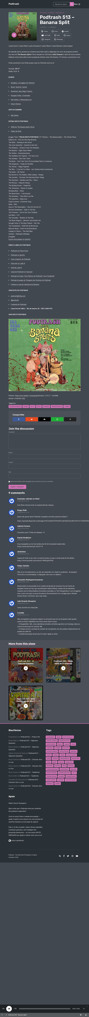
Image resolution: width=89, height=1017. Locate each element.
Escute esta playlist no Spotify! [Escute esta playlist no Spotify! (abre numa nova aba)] (19, 240)
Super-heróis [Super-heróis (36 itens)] (51, 780)
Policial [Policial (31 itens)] (71, 766)
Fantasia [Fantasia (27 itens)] (73, 752)
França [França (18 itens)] (55, 755)
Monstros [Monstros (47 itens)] (69, 762)
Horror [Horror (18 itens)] (55, 759)
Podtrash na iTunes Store (19, 251)
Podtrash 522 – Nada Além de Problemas (63, 662)
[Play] (9, 1009)
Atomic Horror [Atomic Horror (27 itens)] (52, 741)
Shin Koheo (14, 116)
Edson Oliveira (16, 104)
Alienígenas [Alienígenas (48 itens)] (50, 737)
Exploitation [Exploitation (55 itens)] (64, 752)
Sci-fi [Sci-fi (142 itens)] (74, 773)
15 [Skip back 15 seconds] (3, 1009)
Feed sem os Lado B (18, 264)
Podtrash (14, 3)
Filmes (25, 407)
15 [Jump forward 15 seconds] (15, 1009)
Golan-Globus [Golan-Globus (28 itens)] (71, 755)
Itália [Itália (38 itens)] (48, 762)
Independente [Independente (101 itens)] (64, 759)
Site (10, 472)
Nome (11, 453)
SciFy (39, 407)
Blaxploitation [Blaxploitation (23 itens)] (64, 741)
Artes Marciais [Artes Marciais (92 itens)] (68, 737)
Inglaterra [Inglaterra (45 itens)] (75, 759)
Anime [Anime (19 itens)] (59, 737)
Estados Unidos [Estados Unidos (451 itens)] (52, 752)
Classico (44, 12)
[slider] (44, 1008)
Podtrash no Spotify (18, 255)
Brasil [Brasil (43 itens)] (60, 744)
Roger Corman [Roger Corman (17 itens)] (51, 773)
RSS (23, 399)
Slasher (46, 407)
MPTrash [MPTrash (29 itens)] (49, 766)
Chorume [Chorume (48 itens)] (50, 748)
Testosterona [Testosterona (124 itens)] (71, 780)
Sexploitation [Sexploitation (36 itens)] (51, 777)
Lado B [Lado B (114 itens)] (61, 762)
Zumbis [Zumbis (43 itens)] (57, 784)
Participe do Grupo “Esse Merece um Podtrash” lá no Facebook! (32, 276)
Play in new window (22, 396)
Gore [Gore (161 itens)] (48, 759)
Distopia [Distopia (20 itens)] (66, 748)
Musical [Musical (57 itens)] (57, 766)
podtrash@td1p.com (18, 296)
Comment (11, 432)
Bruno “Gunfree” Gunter (19, 87)
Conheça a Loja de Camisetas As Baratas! (25, 285)
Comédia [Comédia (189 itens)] (58, 748)
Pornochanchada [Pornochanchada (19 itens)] (52, 769)
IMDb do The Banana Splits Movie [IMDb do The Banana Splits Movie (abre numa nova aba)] (22, 127)
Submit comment (17, 487)
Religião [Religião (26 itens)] (73, 769)
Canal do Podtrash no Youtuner (21, 272)
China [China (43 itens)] (73, 744)
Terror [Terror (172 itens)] (60, 780)
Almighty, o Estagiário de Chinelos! (23, 83)
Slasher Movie (57, 407)
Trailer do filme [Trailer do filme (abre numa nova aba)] (16, 132)
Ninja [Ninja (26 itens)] (64, 766)
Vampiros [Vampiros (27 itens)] (50, 784)
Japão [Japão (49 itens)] (54, 762)
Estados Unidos (15, 407)
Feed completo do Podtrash (20, 259)
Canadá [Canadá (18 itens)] (66, 744)
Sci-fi (32, 407)
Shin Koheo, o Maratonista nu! (21, 100)
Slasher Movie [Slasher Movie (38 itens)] (71, 777)
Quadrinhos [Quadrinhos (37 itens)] (64, 769)
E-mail (11, 463)
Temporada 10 (59, 12)
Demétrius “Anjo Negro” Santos (22, 92)
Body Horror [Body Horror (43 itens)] (51, 744)
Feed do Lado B (16, 268)
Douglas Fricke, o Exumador (20, 96)
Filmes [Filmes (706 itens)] (49, 755)
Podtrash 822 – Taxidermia (30, 773)
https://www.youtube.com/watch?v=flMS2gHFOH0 (35, 561)
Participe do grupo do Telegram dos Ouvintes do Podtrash (31, 281)
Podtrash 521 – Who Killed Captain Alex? (26, 700)
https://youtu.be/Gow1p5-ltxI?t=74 (30, 547)
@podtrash (15, 300)
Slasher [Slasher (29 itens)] (61, 777)
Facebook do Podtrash (18, 305)
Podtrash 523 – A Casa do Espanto (26, 662)
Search (72, 4)
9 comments (52, 27)
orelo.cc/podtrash (17, 841)
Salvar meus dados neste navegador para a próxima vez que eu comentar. (31, 482)
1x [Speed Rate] (84, 1009)
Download (33, 396)
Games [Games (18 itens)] (62, 755)
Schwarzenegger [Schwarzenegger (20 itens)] (64, 773)
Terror (67, 407)
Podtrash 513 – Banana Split (17, 1015)
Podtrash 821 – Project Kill (30, 737)
